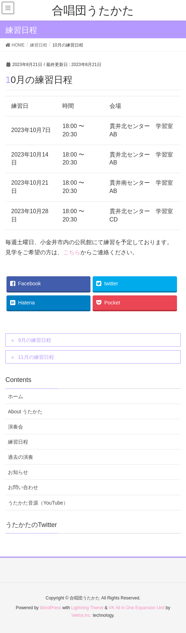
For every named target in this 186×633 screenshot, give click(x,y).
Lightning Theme (87, 607)
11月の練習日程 (36, 357)
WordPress (50, 607)
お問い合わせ (23, 487)
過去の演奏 (20, 457)
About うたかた (25, 411)
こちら (71, 252)
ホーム (15, 396)
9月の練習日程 (34, 340)
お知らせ (18, 472)
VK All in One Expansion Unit (136, 607)
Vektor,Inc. (81, 615)
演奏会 (15, 427)
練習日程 (18, 442)
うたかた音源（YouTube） (38, 503)
